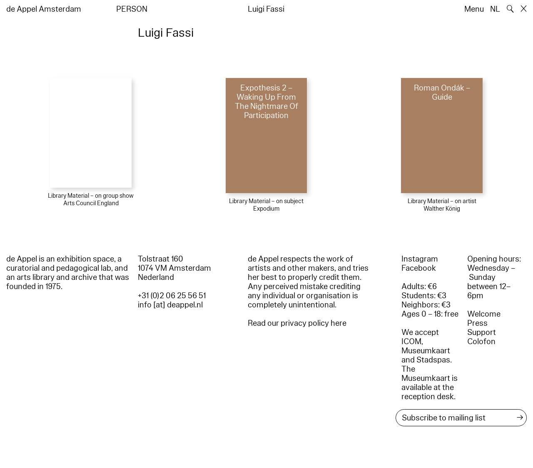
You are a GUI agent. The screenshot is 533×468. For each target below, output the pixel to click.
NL (495, 9)
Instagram (419, 259)
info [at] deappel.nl (170, 304)
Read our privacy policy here (297, 323)
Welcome (484, 314)
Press (477, 323)
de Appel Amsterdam (43, 9)
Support (481, 332)
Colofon (481, 341)
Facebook (418, 268)
